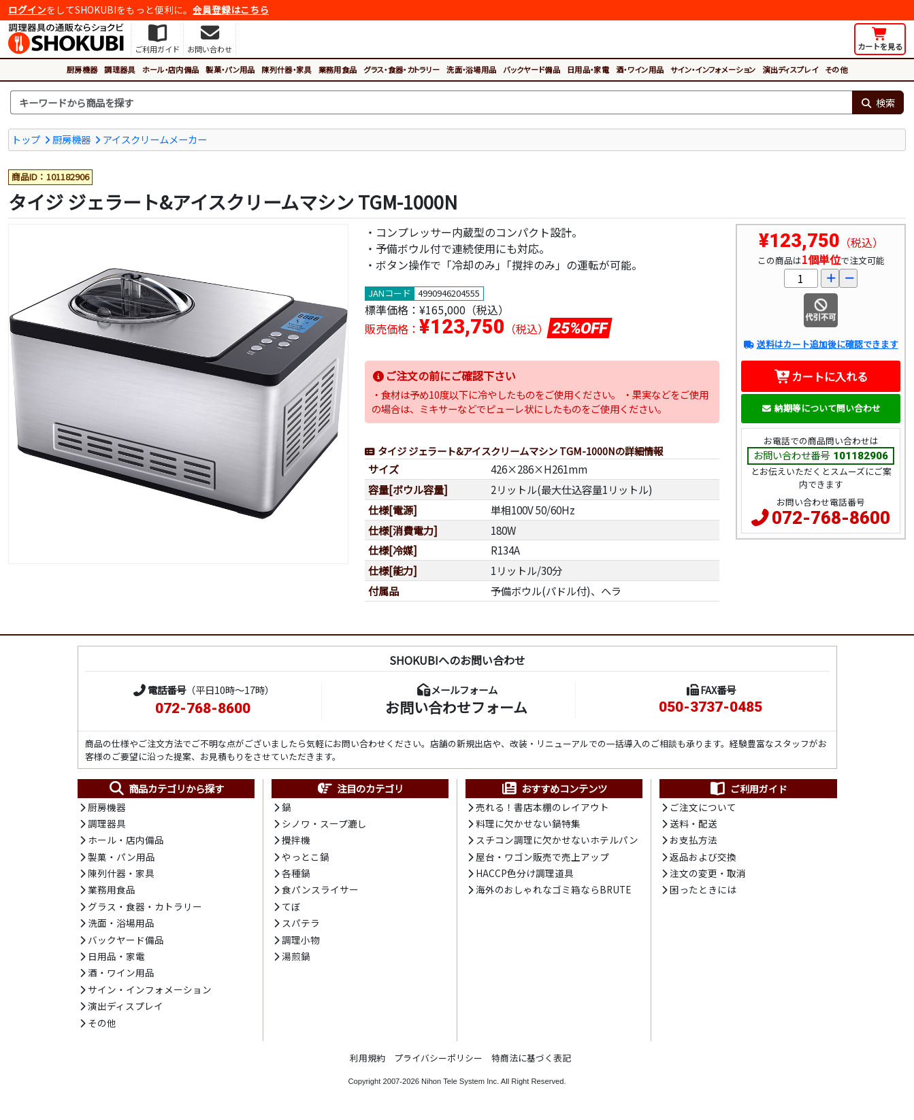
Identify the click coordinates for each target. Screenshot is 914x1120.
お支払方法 (693, 839)
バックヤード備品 (531, 69)
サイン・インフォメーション (712, 69)
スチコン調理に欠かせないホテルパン (557, 839)
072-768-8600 (831, 518)
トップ (26, 139)
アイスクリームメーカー (155, 139)
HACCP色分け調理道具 (525, 873)
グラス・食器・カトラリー (401, 69)
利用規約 (367, 1057)
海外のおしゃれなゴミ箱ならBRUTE (553, 889)
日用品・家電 (588, 69)
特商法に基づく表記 (531, 1057)
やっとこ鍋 (305, 856)
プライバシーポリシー (438, 1057)
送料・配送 (693, 823)
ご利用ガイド (748, 788)
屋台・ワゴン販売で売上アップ (542, 856)
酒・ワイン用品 (640, 69)
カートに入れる (821, 376)
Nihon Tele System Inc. (460, 1081)
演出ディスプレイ (790, 69)
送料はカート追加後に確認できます (820, 343)
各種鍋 (296, 873)
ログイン (27, 9)
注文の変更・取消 (708, 873)
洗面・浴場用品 (471, 69)
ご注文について (703, 807)
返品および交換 (703, 856)
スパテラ (301, 922)
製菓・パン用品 (230, 69)
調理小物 (301, 939)
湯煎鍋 (296, 956)
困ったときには (703, 889)
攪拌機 (296, 839)
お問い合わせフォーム (456, 707)
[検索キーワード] (431, 102)
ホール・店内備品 (170, 69)
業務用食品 (338, 69)
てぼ (291, 906)
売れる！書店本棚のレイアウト (542, 807)
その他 (836, 69)
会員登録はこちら (231, 9)
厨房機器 (82, 69)
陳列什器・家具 (286, 69)
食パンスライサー (320, 889)
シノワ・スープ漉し (324, 823)
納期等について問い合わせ (821, 407)
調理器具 (119, 69)
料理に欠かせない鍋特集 (528, 823)
